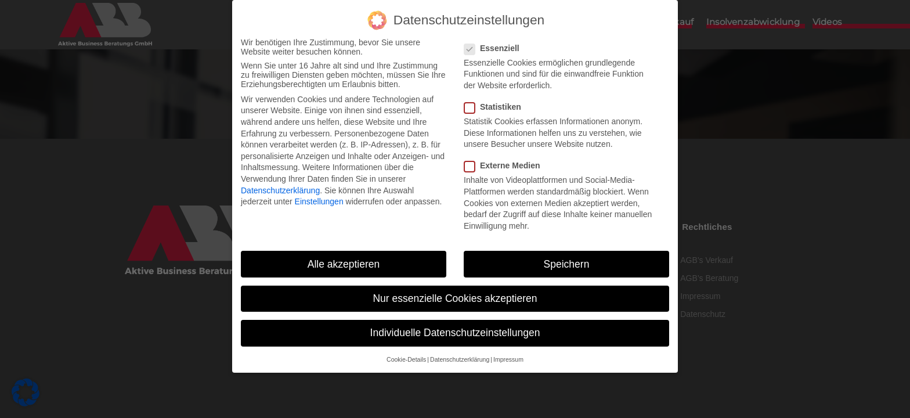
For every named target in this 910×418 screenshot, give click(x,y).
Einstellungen (319, 201)
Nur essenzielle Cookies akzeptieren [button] (455, 298)
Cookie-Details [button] (406, 358)
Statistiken (496, 106)
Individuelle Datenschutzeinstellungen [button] (455, 332)
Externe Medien (505, 165)
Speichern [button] (567, 263)
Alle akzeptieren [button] (344, 263)
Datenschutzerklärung (280, 189)
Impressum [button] (508, 358)
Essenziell (495, 47)
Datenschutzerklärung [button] (459, 358)
